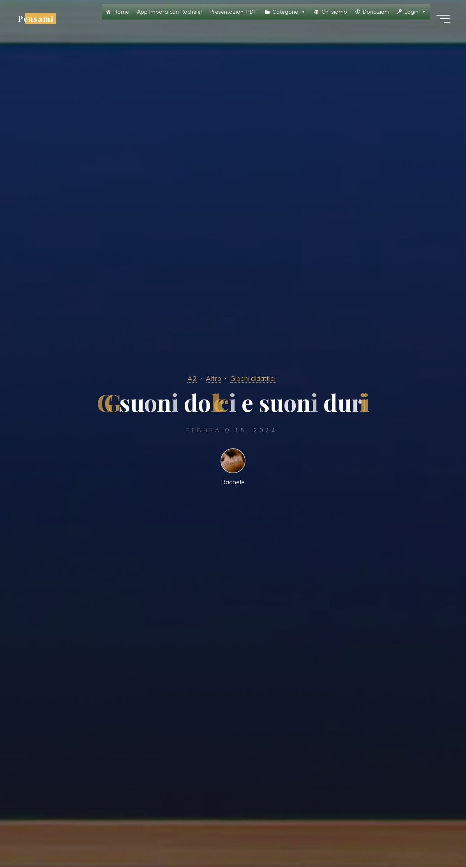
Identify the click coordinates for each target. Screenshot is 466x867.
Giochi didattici (252, 378)
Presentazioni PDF (233, 11)
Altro (213, 378)
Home (121, 11)
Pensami (35, 18)
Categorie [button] (289, 11)
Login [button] (415, 11)
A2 (192, 378)
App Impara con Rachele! (169, 11)
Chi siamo (334, 11)
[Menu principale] (443, 19)
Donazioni (376, 11)
